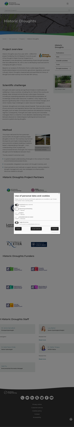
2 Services (22, 206)
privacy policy (29, 200)
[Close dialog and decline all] (59, 194)
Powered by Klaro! (55, 232)
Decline (18, 228)
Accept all (54, 228)
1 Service (21, 210)
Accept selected (36, 228)
